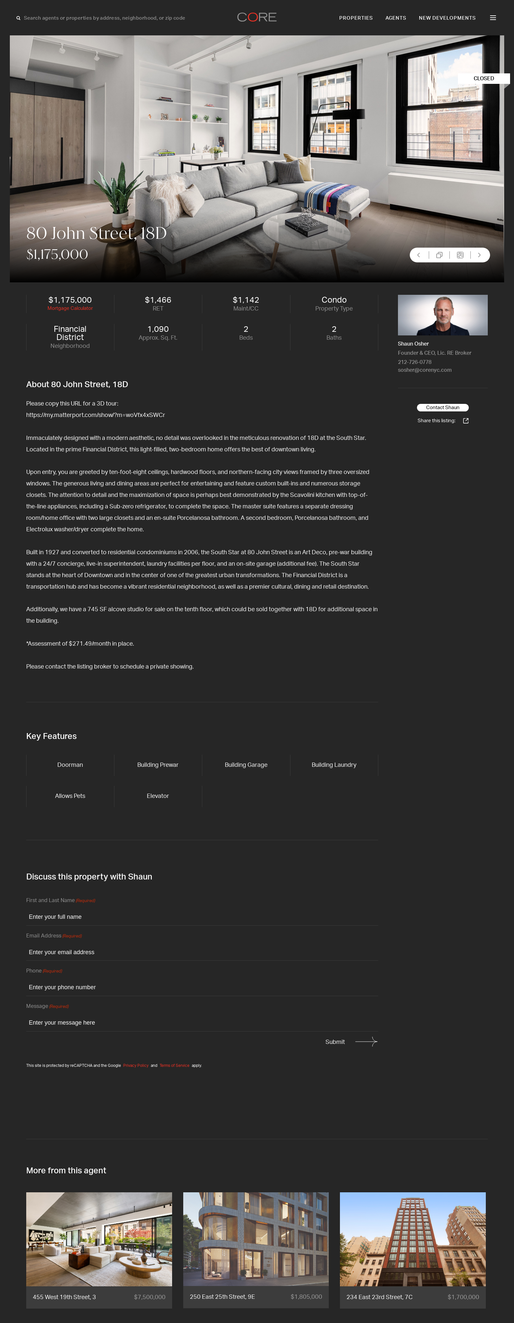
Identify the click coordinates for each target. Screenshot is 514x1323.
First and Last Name (60, 901)
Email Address (54, 936)
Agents (396, 18)
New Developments (447, 18)
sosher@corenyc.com (425, 370)
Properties (356, 18)
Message (47, 1007)
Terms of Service (174, 1066)
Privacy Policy (135, 1066)
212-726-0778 (414, 362)
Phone (44, 971)
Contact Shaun (443, 407)
